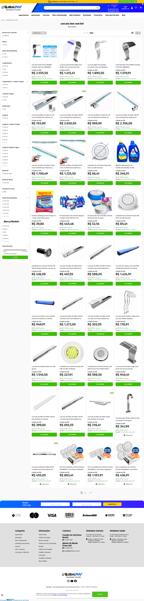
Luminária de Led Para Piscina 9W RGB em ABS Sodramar (71, 368)
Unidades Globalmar (45, 552)
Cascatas (46, 15)
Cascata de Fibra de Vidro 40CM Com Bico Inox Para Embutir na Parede (99, 317)
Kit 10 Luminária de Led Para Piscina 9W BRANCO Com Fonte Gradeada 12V (100, 468)
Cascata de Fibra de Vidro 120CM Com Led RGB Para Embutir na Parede (43, 166)
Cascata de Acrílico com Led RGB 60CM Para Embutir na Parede (43, 317)
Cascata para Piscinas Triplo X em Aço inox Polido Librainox (127, 317)
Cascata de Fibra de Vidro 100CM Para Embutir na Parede (43, 418)
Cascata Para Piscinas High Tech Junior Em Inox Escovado (127, 368)
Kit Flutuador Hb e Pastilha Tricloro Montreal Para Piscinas (100, 217)
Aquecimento (24, 15)
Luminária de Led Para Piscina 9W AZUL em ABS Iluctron (99, 166)
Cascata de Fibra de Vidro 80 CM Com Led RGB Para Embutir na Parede (71, 166)
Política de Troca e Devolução (47, 543)
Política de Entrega (44, 537)
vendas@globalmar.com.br (71, 551)
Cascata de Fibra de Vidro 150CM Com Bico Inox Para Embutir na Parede (71, 317)
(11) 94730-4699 (113, 5)
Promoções (98, 15)
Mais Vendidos (75, 15)
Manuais (41, 546)
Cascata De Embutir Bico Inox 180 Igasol (43, 368)
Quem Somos (43, 534)
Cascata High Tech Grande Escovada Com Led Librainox (97, 66)
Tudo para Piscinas (112, 15)
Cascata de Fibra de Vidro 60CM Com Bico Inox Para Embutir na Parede (71, 267)
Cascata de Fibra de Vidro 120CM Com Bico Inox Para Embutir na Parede (71, 418)
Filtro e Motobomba (59, 15)
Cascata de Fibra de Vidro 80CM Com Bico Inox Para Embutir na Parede (43, 468)
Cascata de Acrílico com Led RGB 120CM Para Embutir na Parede (127, 267)
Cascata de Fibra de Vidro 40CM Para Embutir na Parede (99, 418)
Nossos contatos (43, 540)
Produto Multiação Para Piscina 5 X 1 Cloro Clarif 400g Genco (44, 217)
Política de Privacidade (45, 549)
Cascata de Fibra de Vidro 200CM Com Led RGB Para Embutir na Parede (71, 116)
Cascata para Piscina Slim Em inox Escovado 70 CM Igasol (128, 419)
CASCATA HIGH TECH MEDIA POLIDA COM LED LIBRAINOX (128, 66)
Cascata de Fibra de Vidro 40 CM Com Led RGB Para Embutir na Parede (43, 116)
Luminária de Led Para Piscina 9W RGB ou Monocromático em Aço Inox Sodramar (44, 267)
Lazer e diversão (20, 549)
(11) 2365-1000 (113, 9)
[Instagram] (68, 581)
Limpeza (17, 546)
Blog (123, 15)
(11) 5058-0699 (113, 11)
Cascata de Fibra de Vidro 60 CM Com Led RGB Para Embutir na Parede (99, 116)
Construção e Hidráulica (22, 552)
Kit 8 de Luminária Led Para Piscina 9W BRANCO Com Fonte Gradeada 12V (72, 468)
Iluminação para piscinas (22, 543)
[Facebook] (75, 581)
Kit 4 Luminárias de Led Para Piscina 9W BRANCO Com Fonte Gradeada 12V (126, 468)
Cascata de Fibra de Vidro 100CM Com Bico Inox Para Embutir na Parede (99, 267)
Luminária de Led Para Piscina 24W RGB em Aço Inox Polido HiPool (100, 368)
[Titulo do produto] (44, 51)
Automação (35, 15)
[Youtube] (71, 581)
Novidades (87, 15)
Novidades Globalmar (45, 558)
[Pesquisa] (97, 8)
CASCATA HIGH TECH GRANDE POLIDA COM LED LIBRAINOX (42, 66)
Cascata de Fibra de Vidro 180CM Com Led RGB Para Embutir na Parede (127, 116)
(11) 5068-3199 (67, 548)
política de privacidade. (60, 595)
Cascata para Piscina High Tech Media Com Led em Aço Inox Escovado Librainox (71, 66)
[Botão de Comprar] (44, 83)
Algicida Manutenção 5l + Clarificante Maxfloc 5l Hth (125, 166)
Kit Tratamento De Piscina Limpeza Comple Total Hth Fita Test (72, 217)
